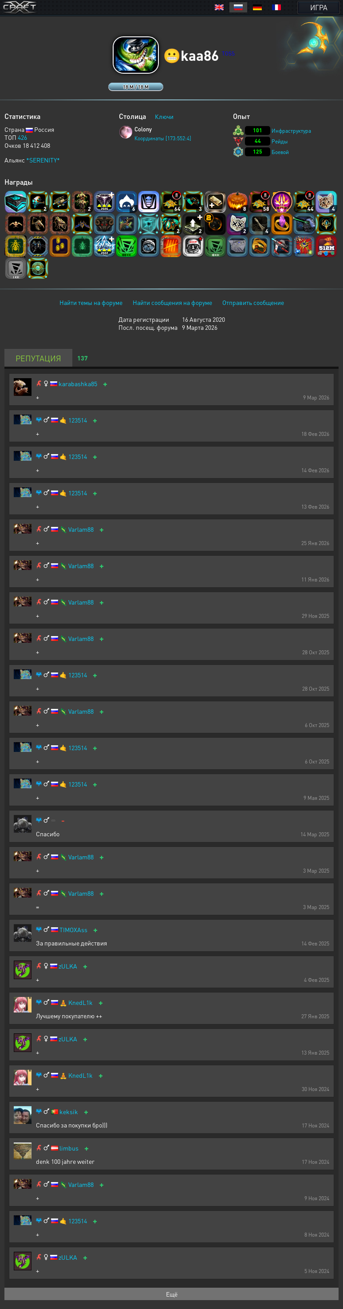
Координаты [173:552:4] (162, 138)
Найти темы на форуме (90, 302)
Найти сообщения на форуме (172, 302)
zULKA (68, 966)
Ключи (164, 116)
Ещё (171, 1294)
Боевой (280, 152)
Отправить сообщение (253, 302)
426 (22, 137)
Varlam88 (81, 529)
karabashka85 (78, 384)
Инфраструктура (291, 130)
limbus (69, 1148)
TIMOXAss (73, 929)
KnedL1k (80, 1002)
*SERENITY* (43, 160)
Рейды (280, 141)
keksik (68, 1111)
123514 (77, 420)
